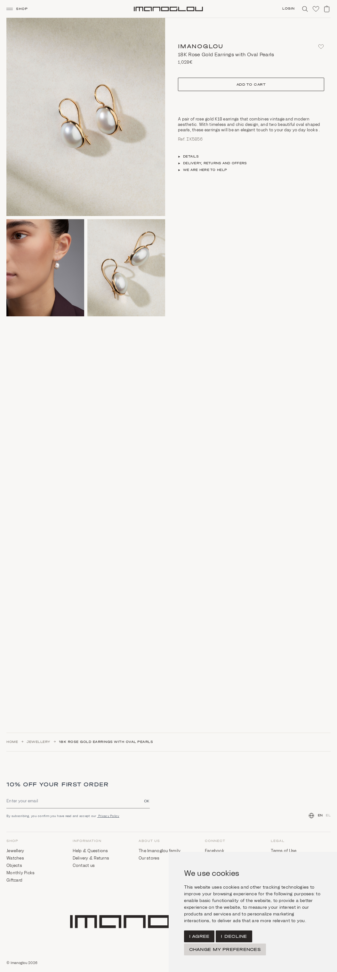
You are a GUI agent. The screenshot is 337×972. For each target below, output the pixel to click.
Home (12, 742)
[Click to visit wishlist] (316, 9)
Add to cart (251, 84)
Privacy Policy (108, 816)
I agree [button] (199, 936)
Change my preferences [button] (225, 949)
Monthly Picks (20, 872)
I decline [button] (234, 936)
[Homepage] (168, 9)
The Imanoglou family (160, 850)
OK (147, 801)
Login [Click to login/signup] (288, 9)
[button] (19, 9)
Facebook (214, 850)
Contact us (84, 865)
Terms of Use (283, 850)
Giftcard (14, 880)
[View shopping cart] (327, 9)
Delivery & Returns (91, 858)
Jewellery (38, 742)
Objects (14, 865)
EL (328, 815)
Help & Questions (90, 850)
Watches (15, 858)
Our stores (149, 858)
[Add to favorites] (321, 46)
